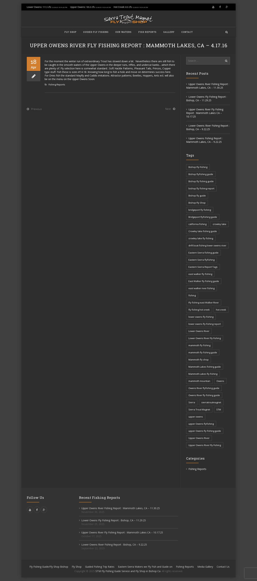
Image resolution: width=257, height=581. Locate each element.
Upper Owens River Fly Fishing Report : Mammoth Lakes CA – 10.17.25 (204, 113)
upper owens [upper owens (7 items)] (195, 416)
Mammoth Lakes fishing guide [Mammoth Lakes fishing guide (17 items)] (204, 366)
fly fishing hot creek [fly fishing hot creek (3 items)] (199, 309)
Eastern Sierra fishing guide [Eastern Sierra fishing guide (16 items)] (203, 252)
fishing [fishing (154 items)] (192, 295)
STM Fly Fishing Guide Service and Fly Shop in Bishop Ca (127, 571)
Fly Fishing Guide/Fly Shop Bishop (48, 566)
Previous (36, 109)
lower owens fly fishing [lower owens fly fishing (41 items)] (200, 316)
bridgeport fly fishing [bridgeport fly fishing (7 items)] (199, 209)
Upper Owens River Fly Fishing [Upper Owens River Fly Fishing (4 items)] (204, 445)
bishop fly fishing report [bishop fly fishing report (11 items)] (201, 188)
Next (168, 109)
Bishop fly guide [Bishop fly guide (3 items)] (197, 195)
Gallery (169, 31)
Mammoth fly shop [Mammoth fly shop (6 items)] (198, 359)
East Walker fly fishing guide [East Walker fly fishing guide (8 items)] (203, 281)
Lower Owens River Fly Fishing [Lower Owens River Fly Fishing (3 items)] (204, 338)
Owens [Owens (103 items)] (220, 381)
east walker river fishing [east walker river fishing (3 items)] (201, 288)
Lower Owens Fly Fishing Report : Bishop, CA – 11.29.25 (206, 98)
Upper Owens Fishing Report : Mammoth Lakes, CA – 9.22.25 (204, 140)
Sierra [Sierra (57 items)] (191, 402)
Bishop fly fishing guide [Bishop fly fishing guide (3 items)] (201, 181)
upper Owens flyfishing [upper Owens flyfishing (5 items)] (201, 423)
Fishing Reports (57, 84)
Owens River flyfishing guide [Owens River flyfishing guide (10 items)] (203, 388)
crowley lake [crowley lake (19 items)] (219, 224)
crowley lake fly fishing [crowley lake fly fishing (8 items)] (200, 238)
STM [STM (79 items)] (218, 409)
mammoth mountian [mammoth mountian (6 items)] (199, 381)
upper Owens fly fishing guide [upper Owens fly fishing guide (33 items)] (204, 430)
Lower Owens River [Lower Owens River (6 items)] (198, 331)
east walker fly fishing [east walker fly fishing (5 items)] (200, 274)
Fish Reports (147, 31)
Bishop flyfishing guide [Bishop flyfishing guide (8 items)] (200, 174)
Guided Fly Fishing (96, 31)
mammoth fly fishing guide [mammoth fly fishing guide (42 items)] (202, 352)
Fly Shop (70, 31)
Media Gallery (205, 566)
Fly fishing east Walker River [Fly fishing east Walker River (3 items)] (203, 302)
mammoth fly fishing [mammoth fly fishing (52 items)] (199, 345)
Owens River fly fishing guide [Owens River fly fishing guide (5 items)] (204, 395)
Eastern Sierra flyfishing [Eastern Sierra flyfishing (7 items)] (201, 259)
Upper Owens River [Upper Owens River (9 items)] (199, 438)
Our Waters (123, 31)
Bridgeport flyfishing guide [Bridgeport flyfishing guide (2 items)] (202, 217)
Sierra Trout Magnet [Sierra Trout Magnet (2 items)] (199, 409)
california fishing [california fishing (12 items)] (197, 224)
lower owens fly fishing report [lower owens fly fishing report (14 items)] (204, 324)
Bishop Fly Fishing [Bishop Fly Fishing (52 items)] (197, 167)
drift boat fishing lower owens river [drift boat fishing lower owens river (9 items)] (207, 245)
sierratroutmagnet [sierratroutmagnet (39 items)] (211, 402)
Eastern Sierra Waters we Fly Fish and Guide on (145, 566)
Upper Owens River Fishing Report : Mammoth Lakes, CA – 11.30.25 (207, 85)
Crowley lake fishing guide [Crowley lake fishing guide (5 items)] (202, 231)
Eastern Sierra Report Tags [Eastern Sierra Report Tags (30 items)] (203, 266)
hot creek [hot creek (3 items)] (221, 309)
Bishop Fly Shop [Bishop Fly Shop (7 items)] (197, 202)
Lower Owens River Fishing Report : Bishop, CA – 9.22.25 (208, 127)
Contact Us (223, 566)
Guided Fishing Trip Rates (99, 566)
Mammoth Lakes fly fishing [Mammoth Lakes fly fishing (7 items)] (202, 373)
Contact (187, 31)
